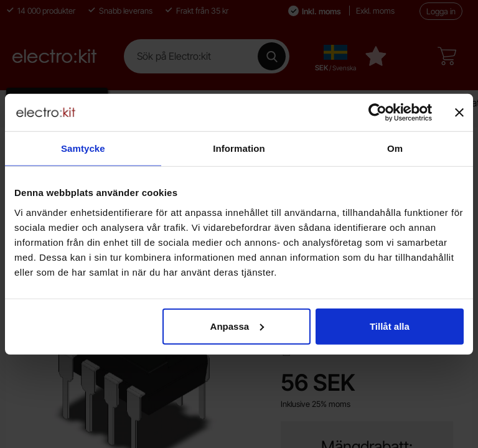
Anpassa (237, 325)
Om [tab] (395, 148)
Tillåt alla (390, 325)
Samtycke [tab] (83, 148)
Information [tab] (239, 148)
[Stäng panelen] (459, 112)
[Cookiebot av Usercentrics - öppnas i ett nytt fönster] (377, 112)
